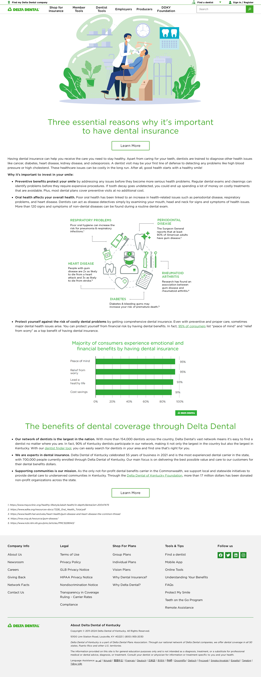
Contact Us (16, 592)
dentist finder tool (58, 448)
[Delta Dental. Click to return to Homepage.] (23, 15)
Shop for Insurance (56, 15)
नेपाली (169, 660)
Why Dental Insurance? (130, 577)
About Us (15, 554)
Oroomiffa (180, 660)
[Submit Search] (249, 15)
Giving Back (17, 577)
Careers (13, 569)
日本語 (151, 660)
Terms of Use (69, 554)
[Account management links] (221, 4)
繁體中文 (118, 660)
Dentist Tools (101, 15)
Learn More (131, 145)
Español (235, 660)
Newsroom (16, 562)
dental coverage (233, 642)
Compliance (69, 604)
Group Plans (122, 554)
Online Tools (174, 569)
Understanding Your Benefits (186, 577)
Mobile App (174, 562)
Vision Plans (122, 569)
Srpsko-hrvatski (220, 660)
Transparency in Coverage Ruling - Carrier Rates (79, 594)
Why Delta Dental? (127, 585)
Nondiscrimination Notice (79, 585)
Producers (144, 15)
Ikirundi (107, 660)
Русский (203, 660)
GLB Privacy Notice (74, 569)
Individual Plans (124, 562)
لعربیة (98, 660)
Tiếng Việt (76, 663)
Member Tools (79, 15)
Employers (123, 15)
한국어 (161, 660)
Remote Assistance (179, 607)
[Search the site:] (221, 15)
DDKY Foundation (166, 15)
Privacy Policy (70, 562)
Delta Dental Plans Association (130, 642)
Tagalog (246, 660)
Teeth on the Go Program (184, 600)
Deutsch (141, 660)
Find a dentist (175, 554)
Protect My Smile (177, 592)
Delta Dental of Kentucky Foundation (154, 475)
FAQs (169, 585)
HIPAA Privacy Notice (76, 577)
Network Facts (18, 585)
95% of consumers (192, 326)
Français (130, 660)
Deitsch (192, 660)
